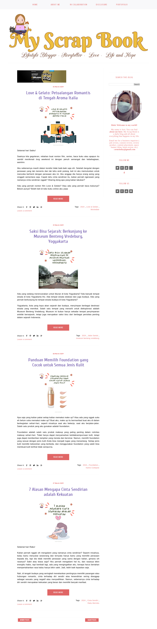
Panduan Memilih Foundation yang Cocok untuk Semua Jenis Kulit (58, 362)
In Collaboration (78, 4)
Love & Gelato (92, 207)
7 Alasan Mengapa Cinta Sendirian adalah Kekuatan (58, 492)
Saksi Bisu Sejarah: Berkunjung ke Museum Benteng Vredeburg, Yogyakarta (58, 236)
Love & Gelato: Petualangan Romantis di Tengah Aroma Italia (58, 95)
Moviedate (95, 209)
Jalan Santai (93, 336)
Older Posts (92, 620)
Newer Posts (24, 620)
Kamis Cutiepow (92, 468)
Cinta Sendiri (92, 600)
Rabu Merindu (93, 603)
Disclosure (101, 4)
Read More (58, 199)
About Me (55, 4)
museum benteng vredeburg (87, 338)
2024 (82, 207)
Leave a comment (24, 211)
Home (35, 4)
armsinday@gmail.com (124, 149)
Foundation (93, 465)
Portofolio (122, 4)
